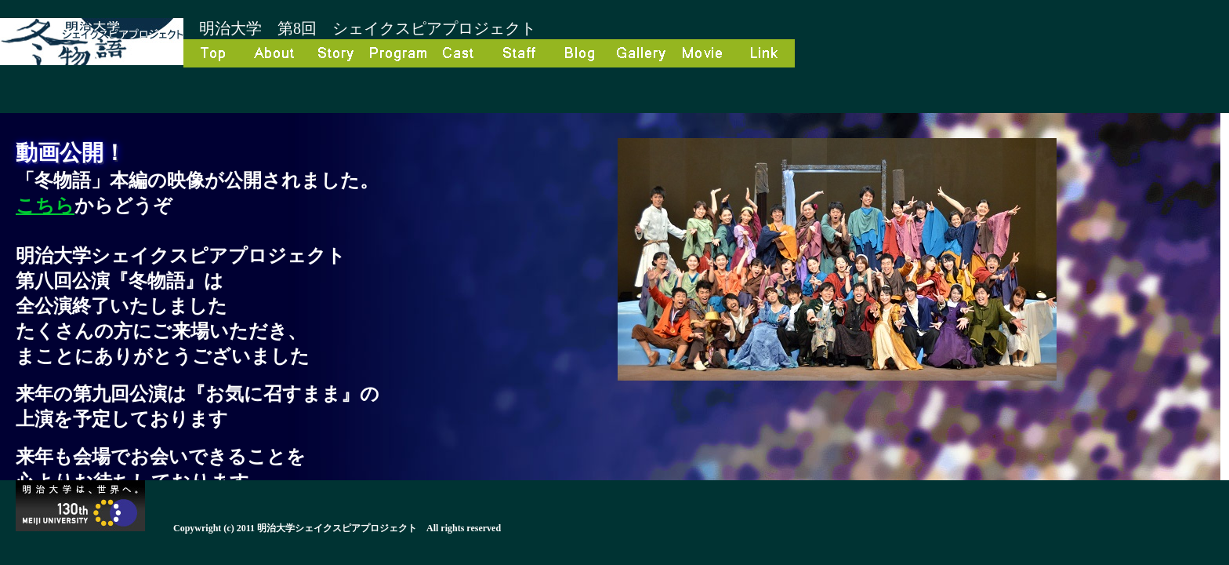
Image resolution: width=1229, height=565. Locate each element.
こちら (45, 205)
